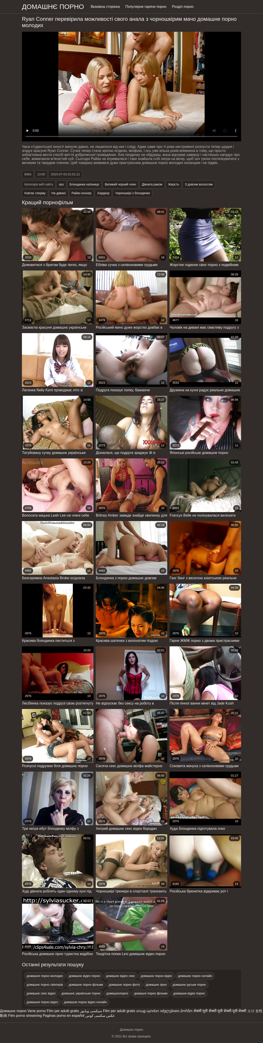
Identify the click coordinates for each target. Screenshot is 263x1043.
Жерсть (173, 184)
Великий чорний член (120, 184)
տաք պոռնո (147, 1011)
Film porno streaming (25, 1015)
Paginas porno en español (63, 1015)
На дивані (58, 193)
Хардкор (103, 193)
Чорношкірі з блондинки (132, 193)
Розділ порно (183, 7)
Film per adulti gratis (63, 1011)
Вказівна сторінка (105, 7)
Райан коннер (81, 193)
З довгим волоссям (199, 184)
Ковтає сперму (35, 193)
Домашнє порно (13, 1011)
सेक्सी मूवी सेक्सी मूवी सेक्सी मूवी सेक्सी (220, 1011)
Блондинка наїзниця (84, 184)
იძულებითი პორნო (176, 1011)
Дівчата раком (152, 184)
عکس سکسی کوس (100, 1015)
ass (61, 184)
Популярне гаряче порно (145, 7)
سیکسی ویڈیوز (91, 1011)
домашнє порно (53, 6)
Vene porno (37, 1011)
